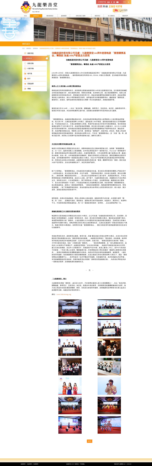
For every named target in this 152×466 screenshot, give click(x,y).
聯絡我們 (125, 16)
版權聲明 (23, 464)
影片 (27, 79)
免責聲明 (29, 464)
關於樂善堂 (50, 16)
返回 (89, 441)
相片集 (28, 73)
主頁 (25, 16)
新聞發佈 (35, 48)
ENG (124, 2)
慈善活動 (29, 63)
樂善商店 (97, 16)
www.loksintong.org (64, 294)
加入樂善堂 (111, 16)
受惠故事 (29, 84)
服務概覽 (63, 16)
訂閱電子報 (102, 2)
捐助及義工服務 (80, 16)
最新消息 (29, 53)
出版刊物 (29, 68)
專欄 (27, 89)
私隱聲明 (36, 464)
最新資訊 (36, 16)
